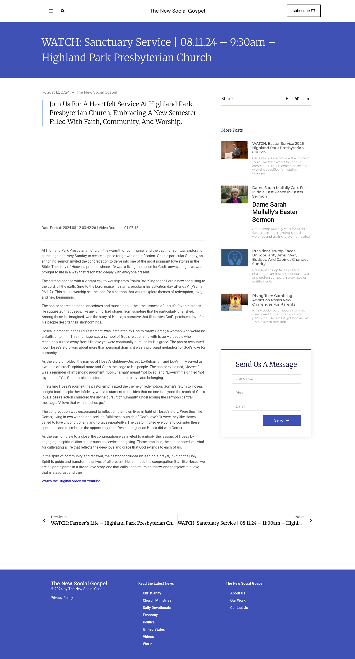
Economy (150, 615)
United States (154, 629)
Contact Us (239, 608)
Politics (149, 622)
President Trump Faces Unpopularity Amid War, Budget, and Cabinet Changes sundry (280, 257)
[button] (62, 10)
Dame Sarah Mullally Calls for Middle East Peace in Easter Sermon (279, 192)
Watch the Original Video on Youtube (71, 481)
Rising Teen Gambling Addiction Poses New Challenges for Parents (273, 300)
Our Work (237, 600)
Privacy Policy (62, 598)
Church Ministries (157, 600)
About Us (237, 593)
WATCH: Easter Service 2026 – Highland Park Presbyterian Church (279, 147)
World (147, 644)
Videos (148, 637)
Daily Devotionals (157, 608)
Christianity (152, 593)
